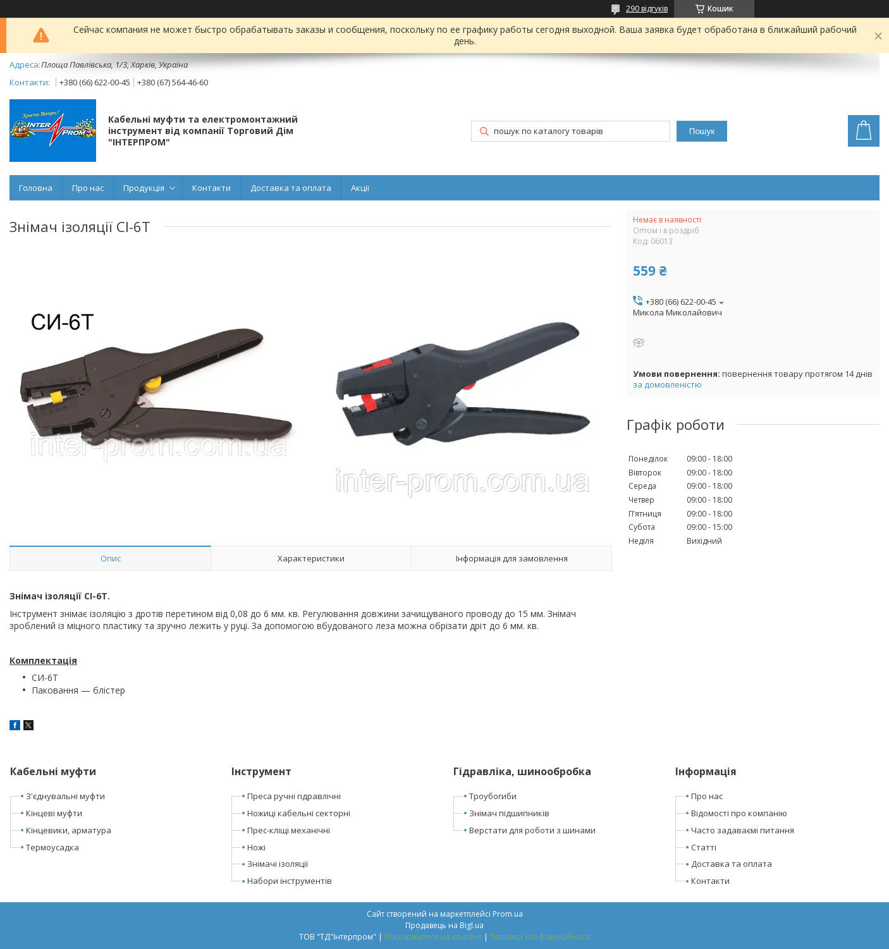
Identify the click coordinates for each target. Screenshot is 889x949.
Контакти (211, 187)
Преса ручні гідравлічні (294, 796)
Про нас (88, 187)
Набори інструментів (289, 880)
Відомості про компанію (739, 813)
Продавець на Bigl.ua (444, 925)
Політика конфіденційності (540, 936)
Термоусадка (52, 847)
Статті (703, 847)
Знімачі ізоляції (277, 863)
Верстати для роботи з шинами (532, 830)
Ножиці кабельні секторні (298, 813)
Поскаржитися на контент (433, 936)
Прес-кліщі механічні (288, 830)
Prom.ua (508, 914)
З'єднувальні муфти (65, 796)
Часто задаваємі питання (742, 830)
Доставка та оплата (290, 187)
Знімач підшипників (509, 813)
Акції (360, 187)
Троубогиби (493, 796)
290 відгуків (647, 8)
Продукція (143, 187)
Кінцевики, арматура (68, 830)
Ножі (256, 847)
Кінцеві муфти (54, 813)
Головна (35, 187)
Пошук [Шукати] (701, 131)
